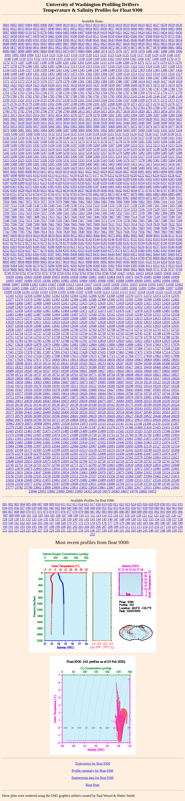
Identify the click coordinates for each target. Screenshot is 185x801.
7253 (28, 213)
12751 (10, 337)
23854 (92, 487)
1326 (156, 66)
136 (51, 519)
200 (63, 527)
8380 (141, 250)
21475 (46, 431)
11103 (44, 292)
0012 (81, 25)
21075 (84, 423)
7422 (58, 217)
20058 (83, 401)
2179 (28, 104)
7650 (43, 228)
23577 (28, 484)
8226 (141, 247)
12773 (111, 337)
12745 (138, 333)
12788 (65, 341)
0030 (179, 25)
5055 (21, 126)
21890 (37, 442)
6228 (6, 179)
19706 (129, 393)
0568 (149, 36)
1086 (149, 51)
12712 (138, 329)
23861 (102, 487)
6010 (36, 171)
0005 (36, 25)
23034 (28, 472)
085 (115, 512)
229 (51, 530)
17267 (111, 348)
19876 (83, 397)
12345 (10, 296)
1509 (118, 74)
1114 (45, 55)
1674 (171, 85)
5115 (73, 134)
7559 (58, 220)
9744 (179, 269)
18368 (65, 367)
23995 (79, 491)
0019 (126, 25)
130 (16, 519)
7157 (126, 205)
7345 (103, 213)
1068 (96, 51)
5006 (43, 119)
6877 (126, 194)
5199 (88, 145)
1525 (58, 77)
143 (92, 519)
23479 (74, 480)
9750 (15, 273)
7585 (141, 220)
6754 (36, 194)
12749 (166, 333)
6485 (149, 186)
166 (45, 523)
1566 (149, 77)
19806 (28, 397)
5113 (59, 134)
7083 (88, 201)
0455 (171, 32)
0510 (88, 36)
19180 (46, 386)
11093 (142, 288)
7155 (111, 205)
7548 (6, 220)
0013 (88, 25)
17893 (166, 356)
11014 (79, 284)
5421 (28, 168)
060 (156, 508)
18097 (10, 363)
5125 (140, 134)
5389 (21, 164)
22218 (92, 450)
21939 (111, 442)
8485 (58, 258)
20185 (138, 405)
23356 (111, 476)
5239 (164, 149)
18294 (138, 363)
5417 (179, 164)
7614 (134, 224)
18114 (46, 363)
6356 (156, 183)
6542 (6, 190)
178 (115, 523)
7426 (73, 217)
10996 (6, 284)
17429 (92, 352)
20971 (28, 423)
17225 (83, 348)
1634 (81, 85)
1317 (103, 66)
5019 (141, 119)
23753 (175, 484)
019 (104, 504)
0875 (134, 47)
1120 (88, 55)
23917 (138, 487)
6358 (171, 183)
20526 (83, 412)
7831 (51, 232)
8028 (44, 235)
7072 (28, 201)
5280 (126, 153)
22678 (56, 461)
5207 (111, 145)
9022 (73, 262)
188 (174, 523)
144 (98, 519)
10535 (37, 280)
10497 (19, 280)
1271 (141, 62)
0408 (88, 32)
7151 (81, 205)
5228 (81, 149)
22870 (19, 468)
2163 (96, 100)
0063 (156, 29)
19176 (37, 386)
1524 (51, 77)
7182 (28, 209)
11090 (115, 288)
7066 (13, 201)
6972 (149, 198)
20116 (10, 405)
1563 (126, 77)
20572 (175, 412)
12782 (10, 341)
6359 (179, 183)
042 (51, 508)
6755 (43, 194)
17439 (111, 352)
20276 (74, 408)
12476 (120, 311)
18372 (74, 367)
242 (127, 530)
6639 (96, 190)
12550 (147, 314)
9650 (88, 269)
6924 (103, 198)
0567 (141, 36)
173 (86, 523)
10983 (74, 280)
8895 (6, 262)
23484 (92, 480)
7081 (73, 201)
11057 (161, 284)
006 (34, 504)
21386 (129, 427)
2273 (149, 104)
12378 (19, 299)
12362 (56, 296)
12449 (111, 307)
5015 (111, 119)
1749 (171, 89)
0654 (179, 40)
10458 (74, 277)
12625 (74, 322)
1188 (28, 62)
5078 (179, 126)
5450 (149, 168)
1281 (36, 66)
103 (40, 515)
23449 (28, 480)
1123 (111, 55)
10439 (10, 277)
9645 (73, 269)
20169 (120, 405)
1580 (73, 81)
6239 (21, 179)
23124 (166, 472)
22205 (65, 450)
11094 (151, 288)
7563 (66, 220)
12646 (92, 326)
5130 (170, 134)
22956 (102, 468)
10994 (166, 280)
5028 (21, 123)
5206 (103, 145)
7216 (141, 209)
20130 (19, 405)
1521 (28, 77)
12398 (147, 299)
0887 (13, 51)
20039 (28, 401)
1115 (52, 55)
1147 (177, 55)
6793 (73, 194)
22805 (120, 465)
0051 (66, 29)
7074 (36, 201)
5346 (118, 160)
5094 (118, 130)
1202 (73, 62)
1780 (13, 96)
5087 (66, 130)
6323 (43, 183)
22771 (74, 465)
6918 (58, 198)
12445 (74, 307)
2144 (141, 96)
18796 (120, 374)
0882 (179, 47)
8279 (43, 250)
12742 (120, 333)
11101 (26, 292)
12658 (28, 329)
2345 (73, 107)
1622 (13, 85)
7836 (58, 232)
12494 (56, 314)
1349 (111, 70)
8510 (118, 258)
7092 (141, 201)
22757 (46, 465)
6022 (88, 171)
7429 (81, 217)
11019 (106, 284)
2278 (6, 107)
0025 (149, 25)
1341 (58, 70)
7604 (66, 224)
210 (121, 527)
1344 (73, 70)
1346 (88, 70)
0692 (36, 44)
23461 (56, 480)
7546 (171, 217)
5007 (51, 119)
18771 (92, 374)
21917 (92, 442)
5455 (179, 168)
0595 (66, 40)
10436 (167, 273)
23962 (51, 491)
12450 (120, 307)
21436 (175, 427)
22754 (28, 465)
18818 (138, 374)
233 (74, 530)
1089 (171, 51)
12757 (46, 337)
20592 (46, 416)
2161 (81, 100)
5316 (134, 156)
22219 (102, 450)
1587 (126, 81)
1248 (118, 62)
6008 (28, 171)
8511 (126, 258)
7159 (141, 205)
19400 (74, 390)
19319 (157, 386)
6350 (118, 183)
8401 (58, 254)
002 (10, 504)
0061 (141, 29)
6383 (51, 186)
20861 (111, 420)
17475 (138, 352)
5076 (164, 126)
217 (162, 527)
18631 (111, 371)
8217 (118, 247)
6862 (96, 194)
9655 (103, 269)
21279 (10, 427)
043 (57, 508)
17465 (120, 352)
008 (45, 504)
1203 (80, 62)
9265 (21, 265)
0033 (21, 29)
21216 (156, 423)
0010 (66, 25)
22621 (175, 457)
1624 (28, 85)
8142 (81, 239)
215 (150, 527)
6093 (156, 171)
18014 (74, 359)
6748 (171, 190)
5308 (88, 156)
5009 (66, 119)
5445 (111, 168)
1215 (103, 62)
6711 (141, 190)
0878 (156, 47)
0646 (134, 40)
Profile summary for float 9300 (92, 770)
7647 (28, 228)
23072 (111, 472)
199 (57, 527)
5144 (96, 138)
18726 (28, 374)
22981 (157, 468)
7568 (88, 220)
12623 (56, 322)
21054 (74, 423)
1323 (141, 66)
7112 (13, 205)
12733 (74, 333)
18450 (147, 367)
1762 (88, 92)
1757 (51, 92)
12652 (147, 326)
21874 (157, 438)
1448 (13, 74)
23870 (120, 487)
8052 (74, 235)
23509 (129, 480)
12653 (157, 326)
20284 (83, 408)
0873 (118, 47)
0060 (134, 29)
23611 (92, 484)
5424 (51, 168)
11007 (52, 284)
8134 (58, 239)
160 (10, 523)
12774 (120, 337)
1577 (51, 81)
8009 (13, 235)
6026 (118, 171)
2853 (156, 111)
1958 (118, 96)
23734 (147, 484)
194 (28, 527)
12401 (166, 299)
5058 (43, 126)
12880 (56, 344)
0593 (51, 40)
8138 (66, 239)
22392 (92, 453)
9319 (6, 269)
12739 (102, 333)
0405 (66, 32)
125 (167, 515)
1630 (51, 85)
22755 (37, 465)
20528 (102, 412)
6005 (21, 171)
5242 (6, 153)
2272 (141, 104)
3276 (73, 115)
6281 (81, 179)
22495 (19, 457)
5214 (164, 145)
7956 (141, 232)
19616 (74, 393)
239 (110, 530)
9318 (179, 265)
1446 (6, 74)
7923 (118, 232)
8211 (73, 247)
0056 (103, 29)
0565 (126, 36)
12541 (102, 314)
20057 (74, 401)
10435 (158, 273)
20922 (147, 420)
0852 (58, 47)
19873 (65, 397)
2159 (73, 100)
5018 (134, 119)
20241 (19, 408)
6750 (6, 194)
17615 (74, 356)
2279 (13, 107)
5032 (51, 123)
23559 (19, 484)
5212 (149, 145)
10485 (147, 277)
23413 (166, 476)
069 (22, 512)
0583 (13, 40)
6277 (51, 179)
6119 (73, 175)
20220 (166, 405)
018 (98, 504)
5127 (155, 134)
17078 (175, 344)
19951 (111, 397)
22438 (120, 453)
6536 (171, 186)
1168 (155, 59)
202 (74, 527)
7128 (28, 205)
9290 (58, 265)
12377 (10, 299)
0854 (73, 47)
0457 (6, 36)
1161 (103, 59)
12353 (19, 296)
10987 (111, 280)
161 (16, 523)
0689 (13, 44)
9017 (58, 262)
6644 (134, 190)
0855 (81, 47)
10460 (83, 277)
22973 (147, 468)
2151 (13, 100)
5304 (58, 156)
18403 (120, 367)
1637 (96, 85)
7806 (36, 232)
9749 (7, 273)
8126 (28, 239)
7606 (81, 224)
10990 (138, 280)
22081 (111, 446)
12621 (37, 322)
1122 (103, 55)
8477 (21, 258)
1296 (58, 66)
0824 (111, 44)
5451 (156, 168)
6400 (103, 186)
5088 (73, 130)
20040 (37, 401)
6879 (134, 194)
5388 (13, 164)
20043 (46, 401)
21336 (83, 427)
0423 (134, 32)
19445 (138, 390)
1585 (111, 81)
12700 (74, 329)
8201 (6, 247)
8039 (51, 235)
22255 (157, 450)
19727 (157, 393)
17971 (37, 359)
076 (63, 512)
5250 (66, 153)
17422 (74, 352)
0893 (36, 51)
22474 (166, 453)
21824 (37, 438)
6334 (66, 183)
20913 (138, 420)
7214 (126, 209)
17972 (46, 359)
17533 (175, 352)
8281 (51, 250)
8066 (96, 235)
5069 (118, 126)
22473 (157, 453)
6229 (13, 179)
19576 (10, 393)
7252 (21, 213)
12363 (65, 296)
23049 (46, 472)
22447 (147, 453)
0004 (28, 25)
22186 (46, 450)
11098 (179, 288)
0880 (164, 47)
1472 (66, 74)
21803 (157, 435)
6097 (6, 175)
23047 (37, 472)
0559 (111, 36)
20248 (37, 408)
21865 (138, 438)
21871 (147, 438)
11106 (71, 292)
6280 (73, 179)
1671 (149, 85)
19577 (19, 393)
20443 (28, 412)
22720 (102, 461)
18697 (175, 371)
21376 (111, 427)
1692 (103, 89)
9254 (164, 262)
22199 (56, 450)
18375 (83, 367)
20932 (166, 420)
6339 (103, 183)
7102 (171, 201)
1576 (43, 81)
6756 (51, 194)
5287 (171, 153)
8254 (21, 250)
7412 (43, 217)
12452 (138, 307)
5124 (133, 134)
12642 (56, 326)
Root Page (92, 785)
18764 (83, 374)
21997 (37, 446)
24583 (115, 491)
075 (57, 512)
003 (16, 504)
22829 (147, 465)
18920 (92, 378)
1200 (58, 62)
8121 (6, 239)
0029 (171, 25)
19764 (19, 397)
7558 (51, 220)
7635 (6, 228)
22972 (138, 468)
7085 (103, 201)
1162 (111, 59)
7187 (66, 209)
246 (150, 530)
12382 (56, 299)
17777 (138, 356)
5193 (43, 145)
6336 (81, 183)
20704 (46, 420)
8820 (164, 258)
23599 (65, 484)
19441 (120, 390)
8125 (21, 239)
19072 (74, 382)
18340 (37, 367)
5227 (73, 149)
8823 (171, 258)
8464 (156, 254)
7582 (134, 220)
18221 (92, 363)
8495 (81, 258)
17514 (166, 352)
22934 (74, 468)
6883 (156, 194)
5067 (103, 126)
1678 (13, 89)
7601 (51, 224)
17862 (157, 356)
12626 (83, 322)
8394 (36, 254)
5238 (156, 149)
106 (58, 515)
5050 (171, 123)
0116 (28, 32)
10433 (140, 273)
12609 (102, 318)
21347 (92, 427)
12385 (83, 299)
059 (150, 508)
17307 (129, 348)
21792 (147, 435)
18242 (110, 363)
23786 (28, 487)
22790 (102, 465)
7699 (164, 228)
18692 (166, 371)
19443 (129, 390)
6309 (21, 183)
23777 (10, 487)
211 (127, 527)
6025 (111, 171)
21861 (129, 438)
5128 (163, 134)
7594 (179, 220)
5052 (6, 126)
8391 (13, 254)
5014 (103, 119)
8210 (66, 247)
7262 (73, 213)
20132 (28, 405)
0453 (156, 32)
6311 (36, 183)
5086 (58, 130)
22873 (28, 468)
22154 (175, 446)
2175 (6, 104)
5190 (21, 145)
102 (34, 515)
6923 (96, 198)
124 (162, 515)
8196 (149, 243)
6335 (73, 183)
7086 (111, 201)
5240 (171, 149)
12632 (138, 322)
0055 (96, 29)
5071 (126, 126)
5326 (28, 160)
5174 (88, 141)
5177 (111, 141)
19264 (102, 386)
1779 (6, 96)
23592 (37, 484)
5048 (156, 123)
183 (145, 523)
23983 (69, 491)
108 (69, 515)
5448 (134, 168)
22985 (166, 468)
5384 (171, 160)
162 (22, 523)
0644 (118, 40)
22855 (10, 468)
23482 (83, 480)
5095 (126, 130)
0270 (36, 32)
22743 (175, 461)
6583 (13, 190)
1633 (73, 85)
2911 (179, 111)
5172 (73, 141)
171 (74, 523)
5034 (66, 123)
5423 (43, 168)
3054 (58, 115)
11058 (170, 284)
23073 (120, 472)
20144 (83, 405)
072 (39, 512)
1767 (126, 92)
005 (28, 504)
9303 (118, 265)
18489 (10, 371)
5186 (171, 141)
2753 (103, 107)
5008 (58, 119)
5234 (126, 149)
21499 (102, 431)
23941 (157, 487)
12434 (56, 307)
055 (127, 508)
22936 (83, 468)
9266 (28, 265)
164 (34, 523)
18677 (157, 371)
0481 (51, 36)
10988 (120, 280)
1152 (37, 59)
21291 (37, 427)
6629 (28, 190)
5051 (179, 123)
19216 (83, 386)
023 (127, 504)
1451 (36, 74)
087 (127, 512)
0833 (164, 44)
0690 (21, 44)
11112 (115, 292)
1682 (36, 89)
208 (110, 527)
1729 (141, 89)
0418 (96, 32)
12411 (65, 303)
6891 (21, 198)
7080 (66, 201)
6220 (133, 175)
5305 (66, 156)
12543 (120, 314)
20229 (10, 408)
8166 (179, 239)
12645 (83, 326)
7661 (73, 228)
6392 (66, 186)
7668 (103, 228)
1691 (96, 89)
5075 (156, 126)
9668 (149, 269)
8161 (141, 239)
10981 (56, 280)
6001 (6, 171)
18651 (129, 371)
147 (115, 519)
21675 (65, 435)
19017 (157, 378)
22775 (83, 465)
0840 (28, 47)
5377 (134, 160)
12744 (129, 333)
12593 (46, 318)
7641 (13, 228)
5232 (111, 149)
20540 (129, 412)
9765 (98, 273)
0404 (58, 32)
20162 (111, 405)
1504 (103, 74)
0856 (88, 47)
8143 (88, 239)
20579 (19, 416)
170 (69, 523)
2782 (126, 107)
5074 (149, 126)
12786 (46, 341)
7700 (171, 228)
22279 (37, 453)
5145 (103, 138)
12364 (74, 296)
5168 (43, 141)
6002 (13, 171)
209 (115, 527)
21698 (83, 435)
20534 (120, 412)
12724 (19, 333)
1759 (66, 92)
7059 (6, 201)
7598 (28, 224)
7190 (88, 209)
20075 (102, 401)
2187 (66, 104)
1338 (36, 70)
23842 (65, 487)
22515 (56, 457)
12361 (46, 296)
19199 (65, 386)
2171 (156, 100)
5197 (73, 145)
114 (104, 515)
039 (34, 508)
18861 (37, 378)
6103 (44, 175)
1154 (52, 59)
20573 (10, 416)
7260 (58, 213)
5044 (126, 123)
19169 (28, 386)
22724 (120, 461)
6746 (156, 190)
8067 (104, 235)
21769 (129, 435)
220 (180, 527)
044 (63, 508)
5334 (88, 160)
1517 (179, 74)
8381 (149, 250)
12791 (83, 341)
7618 (149, 224)
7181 (21, 209)
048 (86, 508)
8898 (21, 262)
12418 (120, 303)
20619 (102, 416)
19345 (10, 390)
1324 (149, 66)
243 (133, 530)
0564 (118, 36)
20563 (166, 412)
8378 (134, 250)
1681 (28, 89)
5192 (36, 145)
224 (22, 530)
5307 (81, 156)
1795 (111, 96)
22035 (46, 446)
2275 (164, 104)
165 (39, 523)
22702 (74, 461)
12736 (92, 333)
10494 (175, 277)
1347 (96, 70)
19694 (120, 393)
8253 (13, 250)
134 (39, 519)
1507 (111, 74)
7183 (36, 209)
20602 (65, 416)
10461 (92, 277)
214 (145, 527)
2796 (43, 111)
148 (121, 519)
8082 (126, 235)
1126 (133, 55)
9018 (66, 262)
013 (74, 504)
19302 (138, 386)
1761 (81, 92)
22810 (129, 465)
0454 (164, 32)
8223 (134, 247)
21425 (157, 427)
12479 (147, 311)
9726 (164, 269)
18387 (102, 367)
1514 (156, 74)
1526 (66, 77)
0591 (36, 40)
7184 (43, 209)
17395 (56, 352)
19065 (47, 382)
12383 (65, 299)
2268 (111, 104)
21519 (129, 431)
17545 (19, 356)
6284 (103, 179)
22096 (138, 446)
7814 (43, 232)
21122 (111, 423)
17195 (74, 348)
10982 (65, 280)
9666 (141, 269)
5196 (66, 145)
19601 (46, 393)
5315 (126, 156)
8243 (164, 247)
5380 (149, 160)
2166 (118, 100)
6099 (21, 175)
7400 (13, 217)
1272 (148, 62)
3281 (111, 115)
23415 (175, 476)
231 (63, 530)
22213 (83, 450)
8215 (103, 247)
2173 (171, 100)
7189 (81, 209)
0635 (81, 40)
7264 (88, 213)
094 (168, 512)
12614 (147, 318)
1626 (43, 85)
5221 (28, 149)
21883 (19, 442)
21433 (166, 427)
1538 (111, 77)
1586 (118, 81)
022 (121, 504)
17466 (129, 352)
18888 (74, 378)
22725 (129, 461)
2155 (43, 100)
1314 (81, 66)
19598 (37, 393)
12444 (65, 307)
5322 (179, 156)
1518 (6, 77)
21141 (120, 423)
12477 (129, 311)
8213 (88, 247)
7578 (126, 220)
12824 (157, 341)
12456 (175, 307)
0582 (6, 40)
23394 (147, 476)
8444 (111, 254)
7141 (58, 205)
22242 (129, 450)
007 (39, 504)
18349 (46, 367)
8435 (96, 254)
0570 (164, 36)
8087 (141, 235)
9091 (96, 262)
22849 (175, 465)
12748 (157, 333)
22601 (157, 457)
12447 (92, 307)
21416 (147, 427)
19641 (92, 393)
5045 (134, 123)
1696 (134, 89)
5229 (88, 149)
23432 (10, 480)
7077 (43, 201)
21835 (65, 438)
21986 (19, 446)
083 (104, 512)
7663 (81, 228)
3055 (66, 115)
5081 (21, 130)
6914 (28, 198)
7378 (141, 213)
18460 (157, 367)
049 (92, 508)
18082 (166, 359)
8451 (134, 254)
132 (28, 519)
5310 (103, 156)
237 (98, 530)
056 (133, 508)
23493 (111, 480)
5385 (179, 160)
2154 (36, 100)
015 (86, 504)
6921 (81, 198)
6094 (164, 171)
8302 (73, 250)
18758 (65, 374)
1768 (134, 92)
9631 (36, 269)
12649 (120, 326)
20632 (147, 416)
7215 (134, 209)
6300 (134, 179)
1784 (43, 96)
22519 (65, 457)
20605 (83, 416)
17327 (157, 348)
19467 (147, 390)
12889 (129, 344)
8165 (171, 239)
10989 (129, 280)
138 (63, 519)
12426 (175, 303)
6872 (103, 194)
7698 (156, 228)
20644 (166, 416)
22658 (37, 461)
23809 (56, 487)
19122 (156, 382)
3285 (141, 115)
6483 (134, 186)
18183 (83, 363)
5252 (81, 153)
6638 (88, 190)
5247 (43, 153)
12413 (83, 303)
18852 (28, 378)
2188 (73, 104)
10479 (138, 277)
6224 (156, 175)
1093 (22, 55)
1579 (66, 81)
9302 (111, 265)
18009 (56, 359)
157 (174, 519)
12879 (46, 344)
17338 (175, 348)
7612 (118, 224)
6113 (51, 175)
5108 (29, 134)
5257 (103, 153)
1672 (156, 85)
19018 (166, 378)
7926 (126, 232)
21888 (28, 442)
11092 (133, 288)
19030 (175, 378)
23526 (157, 480)
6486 (156, 186)
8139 (73, 239)
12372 (147, 296)
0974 (66, 51)
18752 (56, 374)
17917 (10, 359)
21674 (56, 435)
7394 (179, 213)
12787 (56, 341)
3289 (171, 115)
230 (57, 530)
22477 (175, 453)
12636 (175, 322)
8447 (118, 254)
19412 (102, 390)
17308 (138, 348)
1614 (141, 81)
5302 (43, 156)
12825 (166, 341)
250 (174, 530)
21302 (65, 427)
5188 (6, 145)
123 (156, 515)
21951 (129, 442)
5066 (96, 126)
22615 (166, 457)
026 (145, 504)
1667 (118, 85)
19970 (129, 397)
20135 (46, 405)
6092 (149, 171)
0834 (171, 44)
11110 (97, 292)
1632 (66, 85)
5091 (96, 130)
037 (22, 508)
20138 (74, 405)
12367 (102, 296)
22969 (120, 468)
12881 (65, 344)
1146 (170, 55)
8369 (103, 250)
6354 (141, 183)
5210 (134, 145)
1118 (74, 55)
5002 (13, 119)
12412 (74, 303)
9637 (58, 269)
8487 (73, 258)
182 (139, 523)
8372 (111, 250)
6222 (141, 175)
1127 (140, 55)
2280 (21, 107)
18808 (129, 374)
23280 (56, 476)
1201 (65, 62)
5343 (103, 160)
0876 (141, 47)
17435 (102, 352)
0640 (88, 40)
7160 (148, 205)
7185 (51, 209)
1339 (43, 70)
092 (156, 512)
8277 (36, 250)
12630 (120, 322)
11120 (150, 292)
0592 (43, 40)
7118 (21, 205)
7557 (43, 220)
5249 (58, 153)
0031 (6, 29)
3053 (51, 115)
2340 (36, 107)
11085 (88, 288)
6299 (126, 179)
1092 (15, 55)
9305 (134, 265)
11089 (106, 288)
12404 (10, 303)
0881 (171, 47)
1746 (149, 89)
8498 (96, 258)
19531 (175, 390)
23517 (147, 480)
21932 (102, 442)
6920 (73, 198)
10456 (65, 277)
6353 (134, 183)
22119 (147, 446)
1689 (88, 89)
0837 (13, 47)
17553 (28, 356)
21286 (28, 427)
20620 (111, 416)
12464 (65, 311)
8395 (43, 254)
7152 (88, 205)
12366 (92, 296)
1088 (164, 51)
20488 (46, 412)
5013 (96, 119)
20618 (92, 416)
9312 (156, 265)
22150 (166, 446)
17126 (10, 348)
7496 (126, 217)
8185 (103, 243)
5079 (6, 130)
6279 (66, 179)
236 (92, 530)
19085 (102, 382)
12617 (175, 318)
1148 (7, 59)
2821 (149, 111)
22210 (74, 450)
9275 (43, 265)
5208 (118, 145)
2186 (58, 104)
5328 (43, 160)
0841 (36, 47)
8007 (6, 235)
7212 (111, 209)
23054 (65, 472)
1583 (96, 81)
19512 (166, 390)
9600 (13, 269)
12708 (111, 329)
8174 (36, 243)
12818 (102, 341)
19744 (166, 393)
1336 (21, 70)
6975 (156, 198)
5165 (21, 141)
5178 (118, 141)
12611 (120, 318)
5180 (134, 141)
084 (110, 512)
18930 (102, 378)
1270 (133, 62)
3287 (156, 115)
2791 (13, 111)
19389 (65, 390)
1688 (81, 89)
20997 (56, 423)
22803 (111, 465)
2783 (134, 107)
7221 (164, 209)
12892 (138, 344)
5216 (179, 145)
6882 (149, 194)
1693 (111, 89)
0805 (58, 44)
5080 (13, 130)
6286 (118, 179)
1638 (103, 85)
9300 (96, 265)
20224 (175, 405)
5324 (13, 160)
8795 (149, 258)
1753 (21, 92)
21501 (111, 431)
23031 (19, 472)
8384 (171, 250)
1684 (51, 89)
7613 (126, 224)
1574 (28, 81)
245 (145, 530)
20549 (147, 412)
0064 (164, 29)
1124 (118, 55)
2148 (171, 96)
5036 (81, 123)
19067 (65, 382)
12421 (147, 303)
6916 (43, 198)
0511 (96, 36)
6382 (43, 186)
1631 (58, 85)
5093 (111, 130)
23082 (129, 472)
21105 (93, 423)
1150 (22, 59)
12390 (111, 299)
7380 (149, 213)
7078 (51, 201)
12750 (175, 333)
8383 (164, 250)
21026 (65, 423)
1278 (13, 66)
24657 (124, 491)
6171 (88, 175)
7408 (36, 217)
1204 (88, 62)
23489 (102, 480)
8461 (149, 254)
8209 (58, 247)
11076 (52, 288)
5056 (28, 126)
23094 (138, 472)
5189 (13, 145)
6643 (126, 190)
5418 (6, 168)
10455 (56, 277)
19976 (138, 397)
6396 (88, 186)
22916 (56, 468)
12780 (166, 337)
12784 (28, 341)
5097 (134, 130)
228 (45, 530)
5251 (73, 153)
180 (127, 523)
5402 (103, 164)
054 (121, 508)
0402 (51, 32)
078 (74, 512)
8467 (164, 254)
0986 (88, 51)
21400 (138, 427)
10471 (129, 277)
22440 (129, 453)
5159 (156, 138)
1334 (6, 70)
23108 (157, 472)
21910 (83, 442)
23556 (10, 484)
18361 (56, 367)
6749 (179, 190)
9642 (66, 269)
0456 (179, 32)
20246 (28, 408)
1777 (171, 92)
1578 (58, 81)
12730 (65, 333)
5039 (103, 123)
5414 (156, 164)
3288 (164, 115)
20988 (38, 423)
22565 (129, 457)
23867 (111, 487)
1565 (141, 77)
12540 (92, 314)
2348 (96, 107)
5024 (171, 119)
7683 (141, 228)
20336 (129, 408)
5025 (179, 119)
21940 (120, 442)
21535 (157, 431)
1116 (59, 55)
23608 (74, 484)
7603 (58, 224)
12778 (147, 337)
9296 (88, 265)
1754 (28, 92)
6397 (96, 186)
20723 (56, 420)
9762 (75, 273)
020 (110, 504)
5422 (36, 168)
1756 (43, 92)
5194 (51, 145)
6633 (58, 190)
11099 (8, 292)
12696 (65, 329)
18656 (138, 371)
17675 (92, 356)
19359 (37, 390)
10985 (92, 280)
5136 (36, 138)
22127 (157, 446)
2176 (13, 104)
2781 (118, 107)
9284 (51, 265)
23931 (147, 487)
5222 (36, 149)
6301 (141, 179)
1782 (28, 96)
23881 (129, 487)
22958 (111, 468)
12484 (19, 314)
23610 (83, 484)
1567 (156, 77)
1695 (126, 89)
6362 (21, 186)
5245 (28, 153)
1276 (178, 62)
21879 (175, 438)
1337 (28, 70)
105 (52, 515)
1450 (28, 74)
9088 (88, 262)
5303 (51, 156)
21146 (138, 423)
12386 (92, 299)
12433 (46, 307)
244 (139, 530)
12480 (157, 311)
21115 (102, 423)
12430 (28, 307)
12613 (138, 318)
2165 (111, 100)
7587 (156, 220)
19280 (111, 386)
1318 (111, 66)
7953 (134, 232)
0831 (149, 44)
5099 (141, 130)
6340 (111, 183)
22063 (83, 446)
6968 (134, 198)
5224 (51, 149)
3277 (81, 115)
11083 (70, 288)
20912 (129, 420)
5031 (43, 123)
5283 (149, 153)
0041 (58, 29)
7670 (111, 228)
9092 (103, 262)
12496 (65, 314)
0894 (43, 51)
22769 (65, 465)
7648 (36, 228)
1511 (134, 74)
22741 (166, 461)
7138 (36, 205)
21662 (28, 435)
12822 (138, 341)
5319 (156, 156)
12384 (74, 299)
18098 (19, 363)
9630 (28, 269)
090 (145, 512)
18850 (19, 378)
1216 (111, 62)
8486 (66, 258)
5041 (118, 123)
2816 (111, 111)
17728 (120, 356)
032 (174, 504)
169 (63, 523)
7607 (88, 224)
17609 (65, 356)
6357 (164, 183)
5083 (36, 130)
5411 (134, 164)
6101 (28, 175)
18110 (37, 363)
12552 (166, 314)
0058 (118, 29)
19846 (56, 397)
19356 (28, 390)
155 (162, 519)
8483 (51, 258)
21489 (83, 431)
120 (138, 515)
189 (180, 523)
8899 (28, 262)
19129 (166, 382)
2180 (36, 104)
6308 (13, 183)
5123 (125, 134)
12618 (10, 322)
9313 (164, 265)
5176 (103, 141)
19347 (19, 390)
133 (34, 519)
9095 (118, 262)
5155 (126, 138)
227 (39, 530)
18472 (175, 367)
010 (57, 504)
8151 (126, 239)
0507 (66, 36)
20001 (175, 397)
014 (80, 504)
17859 (147, 356)
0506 (58, 36)
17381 (37, 352)
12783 (19, 341)
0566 (134, 36)
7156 (118, 205)
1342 (66, 70)
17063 (157, 344)
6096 (179, 171)
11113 (124, 292)
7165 (171, 205)
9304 (126, 265)
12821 (129, 341)
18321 (10, 367)
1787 (66, 96)
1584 (103, 81)
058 (145, 508)
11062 (179, 284)
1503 (96, 74)
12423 (157, 303)
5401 (96, 164)
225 (28, 530)
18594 (74, 371)
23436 (19, 480)
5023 (164, 119)
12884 (92, 344)
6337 (88, 183)
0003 (21, 25)
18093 (175, 359)
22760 (56, 465)
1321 (126, 66)
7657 (58, 228)
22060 (74, 446)
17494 (157, 352)
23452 (37, 480)
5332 (73, 160)
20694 (28, 420)
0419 (103, 32)
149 (127, 519)
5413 (149, 164)
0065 (171, 29)
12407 (28, 303)
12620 (28, 322)
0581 (179, 36)
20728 (65, 420)
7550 (13, 220)
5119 (95, 134)
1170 (170, 59)
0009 (58, 25)
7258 (51, 213)
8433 (88, 254)
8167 (6, 243)
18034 (102, 359)
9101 (141, 262)
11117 (133, 292)
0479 (43, 36)
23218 (46, 476)
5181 (141, 141)
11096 (160, 288)
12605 (65, 318)
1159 (89, 59)
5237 (149, 149)
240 (115, 530)
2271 (134, 104)
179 (121, 523)
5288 (179, 153)
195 (34, 527)
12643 (65, 326)
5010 (73, 119)
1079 (141, 51)
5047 (149, 123)
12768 (83, 337)
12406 (19, 303)
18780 (102, 374)
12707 (102, 329)
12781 (175, 337)
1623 (21, 85)
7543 (164, 217)
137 (57, 519)
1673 (164, 85)
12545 (129, 314)
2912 (6, 115)
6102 (36, 175)
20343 (138, 408)
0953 (58, 51)
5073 (141, 126)
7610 (103, 224)
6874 (118, 194)
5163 (6, 141)
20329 (111, 408)
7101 (164, 201)
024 (133, 504)
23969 (60, 491)
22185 (37, 450)
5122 (118, 134)
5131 (178, 134)
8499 (103, 258)
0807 (66, 44)
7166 (178, 205)
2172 (164, 100)
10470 (120, 277)
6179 (103, 175)
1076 (118, 51)
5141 (73, 138)
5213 (156, 145)
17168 (46, 348)
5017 (126, 119)
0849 (43, 47)
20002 (10, 401)
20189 (147, 405)
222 (10, 530)
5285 (164, 153)
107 (63, 515)
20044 (56, 401)
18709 (10, 374)
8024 (36, 235)
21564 (175, 431)
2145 (149, 96)
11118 (141, 292)
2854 (164, 111)
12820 (120, 341)
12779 (157, 337)
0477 (28, 36)
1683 (43, 89)
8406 (66, 254)
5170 (58, 141)
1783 (36, 96)
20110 (175, 401)
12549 (138, 314)
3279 (96, 115)
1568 (164, 77)
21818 (28, 438)
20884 (120, 420)
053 (115, 508)
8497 (88, 258)
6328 (51, 183)
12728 (46, 333)
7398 (6, 217)
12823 (147, 341)
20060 (92, 401)
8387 (179, 250)
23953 (42, 491)
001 (4, 504)
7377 (134, 213)
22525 (74, 457)
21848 (111, 438)
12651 (138, 326)
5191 (28, 145)
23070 (102, 472)
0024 (141, 25)
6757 (58, 194)
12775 (129, 337)
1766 (118, 92)
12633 (147, 322)
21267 (175, 423)
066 (4, 512)
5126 (148, 134)
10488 (157, 277)
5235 (134, 149)
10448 (37, 277)
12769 (92, 337)
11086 (97, 288)
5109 (36, 134)
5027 (13, 123)
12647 (102, 326)
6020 (73, 171)
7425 (66, 217)
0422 (126, 32)
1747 (156, 89)
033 (180, 504)
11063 (6, 288)
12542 (111, 314)
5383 (164, 160)
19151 (19, 386)
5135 (28, 138)
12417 (111, 303)
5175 (96, 141)
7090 (134, 201)
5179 (126, 141)
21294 (46, 427)
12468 (74, 311)
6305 (171, 179)
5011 (81, 119)
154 (156, 519)
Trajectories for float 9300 (92, 763)
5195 (58, 145)
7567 (81, 220)
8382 (156, 250)
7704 (179, 228)
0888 (21, 51)
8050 (66, 235)
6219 (126, 175)
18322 (19, 367)
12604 (56, 318)
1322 (134, 66)
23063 (83, 472)
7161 (156, 205)
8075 (111, 235)
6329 (58, 183)
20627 (129, 416)
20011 (19, 401)
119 (132, 515)
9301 (103, 265)
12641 (46, 326)
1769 (141, 92)
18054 (120, 359)
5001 (6, 119)
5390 (28, 164)
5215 (171, 145)
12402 (175, 299)
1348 (103, 70)
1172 (6, 62)
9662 (134, 269)
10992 (157, 280)
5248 (51, 153)
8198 (164, 243)
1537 (103, 77)
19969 (120, 397)
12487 (37, 314)
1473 (73, 74)
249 (168, 530)
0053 (81, 29)
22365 (74, 453)
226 (34, 530)
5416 (171, 164)
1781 (21, 96)
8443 (103, 254)
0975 (73, 51)
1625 (36, 85)
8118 (179, 235)
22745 (10, 465)
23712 (129, 484)
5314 (118, 156)
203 (80, 527)
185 (156, 523)
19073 (83, 382)
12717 (166, 329)
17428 (83, 352)
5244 (21, 153)
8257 (28, 250)
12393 (120, 299)
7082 (81, 201)
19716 (138, 393)
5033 (58, 123)
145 (104, 519)
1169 (163, 59)
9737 (171, 269)
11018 (97, 284)
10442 (19, 277)
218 (168, 527)
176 (104, 523)
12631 (129, 322)
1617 (164, 81)
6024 (103, 171)
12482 (175, 311)
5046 (141, 123)
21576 (10, 435)
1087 (156, 51)
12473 (102, 311)
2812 (81, 111)
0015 (103, 25)
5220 (21, 149)
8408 (73, 254)
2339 (28, 107)
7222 (171, 209)
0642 (103, 40)
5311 (111, 156)
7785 (21, 232)
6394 (81, 186)
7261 (66, 213)
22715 (92, 461)
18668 (147, 371)
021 (115, 504)
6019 (66, 171)
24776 (134, 491)
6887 (179, 194)
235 (86, 530)
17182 (65, 348)
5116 (81, 134)
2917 (43, 115)
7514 (134, 217)
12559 (10, 318)
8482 (43, 258)
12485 (28, 314)
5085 (51, 130)
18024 (83, 359)
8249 (179, 247)
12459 (28, 311)
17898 (175, 356)
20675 (19, 420)
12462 (56, 311)
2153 (28, 100)
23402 (157, 476)
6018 (58, 171)
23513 (138, 480)
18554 (37, 371)
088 (133, 512)
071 (34, 512)
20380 (19, 412)
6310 (28, 183)
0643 (111, 40)
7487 (118, 217)
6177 (96, 175)
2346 (81, 107)
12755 (37, 337)
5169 (51, 141)
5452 (164, 168)
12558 (175, 314)
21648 (19, 435)
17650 (83, 356)
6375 (28, 186)
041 (45, 508)
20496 (65, 412)
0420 (111, 32)
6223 (148, 175)
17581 (46, 356)
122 (150, 515)
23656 (102, 484)
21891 (46, 442)
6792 (66, 194)
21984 (10, 446)
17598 (56, 356)
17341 (10, 352)
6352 (126, 183)
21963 (147, 442)
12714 (147, 329)
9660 (126, 269)
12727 (37, 333)
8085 (134, 235)
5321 (171, 156)
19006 (138, 378)
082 (98, 512)
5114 (66, 134)
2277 (179, 104)
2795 (36, 111)
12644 (74, 326)
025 (139, 504)
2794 (28, 111)
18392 (111, 367)
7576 (118, 220)
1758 (58, 92)
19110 (138, 382)
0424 (141, 32)
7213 (118, 209)
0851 (51, 47)
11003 (43, 284)
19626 (83, 393)
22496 (28, 457)
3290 (179, 115)
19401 (83, 390)
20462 (37, 412)
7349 (111, 213)
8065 (89, 235)
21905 (74, 442)
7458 (103, 217)
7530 (149, 217)
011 (63, 504)
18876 (65, 378)
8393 (28, 254)
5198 (81, 145)
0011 (73, 25)
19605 (56, 393)
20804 (74, 420)
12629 (111, 322)
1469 (58, 74)
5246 (36, 153)
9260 (6, 265)
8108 (164, 235)
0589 (28, 40)
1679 (21, 89)
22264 (175, 450)
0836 (6, 47)
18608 (92, 371)
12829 (28, 344)
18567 (56, 371)
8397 (51, 254)
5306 (73, 156)
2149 (179, 96)
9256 (171, 262)
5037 (88, 123)
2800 (73, 111)
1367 (171, 70)
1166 (140, 59)
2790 (6, 111)
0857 (96, 47)
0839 (21, 47)
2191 (96, 104)
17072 (166, 344)
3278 (88, 115)
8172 (21, 243)
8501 (111, 258)
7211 (103, 209)
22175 (28, 450)
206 (98, 527)
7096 (156, 201)
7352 (118, 213)
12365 (83, 296)
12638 (19, 326)
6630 (36, 190)
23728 (138, 484)
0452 (149, 32)
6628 (21, 190)
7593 (171, 220)
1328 (171, 66)
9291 (66, 265)
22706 (83, 461)
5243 (13, 153)
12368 (111, 296)
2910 (171, 111)
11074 (43, 288)
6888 (6, 198)
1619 (179, 81)
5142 (81, 138)
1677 (6, 89)
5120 (103, 134)
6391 (58, 186)
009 (51, 504)
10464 (111, 277)
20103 (147, 401)
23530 (166, 480)
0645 (126, 40)
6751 (13, 194)
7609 (96, 224)
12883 (83, 344)
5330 (58, 160)
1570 (179, 77)
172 (80, 523)
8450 (126, 254)
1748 (164, 89)
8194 (141, 243)
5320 (164, 156)
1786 (58, 96)
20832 (83, 420)
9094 (111, 262)
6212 (111, 175)
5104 (179, 130)
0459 (21, 36)
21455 (19, 431)
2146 (156, 96)
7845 (73, 232)
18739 (46, 374)
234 (80, 530)
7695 (149, 228)
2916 (36, 115)
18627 (102, 371)
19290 (120, 386)
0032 (13, 29)
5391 (36, 164)
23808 (46, 487)
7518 (141, 217)
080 (86, 512)
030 (162, 504)
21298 (56, 427)
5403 (111, 164)
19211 (74, 386)
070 (28, 512)
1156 (66, 59)
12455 (166, 307)
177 (110, 523)
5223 (43, 149)
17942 (28, 359)
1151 (29, 59)
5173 (81, 141)
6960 (111, 198)
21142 (129, 423)
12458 (19, 311)
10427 (121, 273)
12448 (102, 307)
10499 (28, 280)
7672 (118, 228)
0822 (96, 44)
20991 (47, 423)
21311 (74, 427)
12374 (166, 296)
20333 (120, 408)
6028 (134, 171)
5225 (58, 149)
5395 (51, 164)
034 (4, 508)
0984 (81, 51)
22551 (92, 457)
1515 (164, 74)
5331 (66, 160)
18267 (120, 363)
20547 (138, 412)
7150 (73, 205)
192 (16, 527)
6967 (126, 198)
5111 (44, 134)
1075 (111, 51)
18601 (83, 371)
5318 (149, 156)
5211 (141, 145)
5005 (36, 119)
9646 (81, 269)
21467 (37, 431)
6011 (43, 171)
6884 (164, 194)
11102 (35, 292)
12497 (74, 314)
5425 (58, 168)
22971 (129, 468)
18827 (175, 374)
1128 (147, 55)
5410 (126, 164)
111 (87, 515)
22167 (10, 450)
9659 (118, 269)
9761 (68, 273)
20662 (10, 420)
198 (51, 527)
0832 (156, 44)
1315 (88, 66)
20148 (92, 405)
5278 (111, 153)
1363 (141, 70)
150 (133, 519)
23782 (19, 487)
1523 (43, 77)
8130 (51, 239)
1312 (66, 66)
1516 (171, 74)
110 (81, 515)
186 (162, 523)
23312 (74, 476)
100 (22, 515)
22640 (10, 461)
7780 (13, 232)
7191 (96, 209)
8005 (179, 232)
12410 (56, 303)
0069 (21, 32)
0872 (111, 47)
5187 (179, 141)
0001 (6, 25)
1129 (155, 55)
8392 (21, 254)
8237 (156, 247)
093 (162, 512)
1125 (125, 55)
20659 (175, 416)
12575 (28, 318)
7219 (149, 209)
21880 (10, 442)
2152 (21, 100)
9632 (43, 269)
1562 (118, 77)
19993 (157, 397)
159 (4, 523)
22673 (46, 461)
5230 (96, 149)
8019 (28, 235)
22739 (157, 461)
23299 (65, 476)
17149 (28, 348)
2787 (164, 107)
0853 (66, 47)
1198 (43, 62)
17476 (147, 352)
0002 (13, 25)
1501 (81, 74)
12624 (65, 322)
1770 (149, 92)
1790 (88, 96)
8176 (51, 243)
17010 (147, 344)
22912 (46, 468)
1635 (88, 85)
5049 (164, 123)
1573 (21, 81)
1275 (171, 62)
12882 (74, 344)
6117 (66, 175)
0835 (179, 44)
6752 (21, 194)
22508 (46, 457)
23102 (147, 472)
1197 (36, 62)
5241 (179, 149)
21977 (175, 442)
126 (173, 515)
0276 (43, 32)
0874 (126, 47)
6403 (118, 186)
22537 (83, 457)
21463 (28, 431)
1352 (134, 70)
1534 (81, 77)
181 (133, 523)
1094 (30, 55)
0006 (43, 25)
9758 (52, 273)
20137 (65, 405)
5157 (141, 138)
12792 (92, 341)
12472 (92, 311)
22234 (120, 450)
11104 (53, 292)
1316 (96, 66)
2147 (164, 96)
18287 (129, 363)
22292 (56, 453)
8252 (6, 250)
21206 (147, 423)
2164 (103, 100)
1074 (103, 51)
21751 (111, 435)
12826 (175, 341)
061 (162, 508)
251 (180, 530)
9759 (60, 273)
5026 (6, 123)
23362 (120, 476)
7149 (66, 205)
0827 (118, 44)
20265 (46, 408)
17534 (10, 356)
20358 (166, 408)
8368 (96, 250)
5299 (21, 156)
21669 (46, 435)
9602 (21, 269)
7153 (96, 205)
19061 (28, 382)
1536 (96, 77)
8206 (36, 247)
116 (115, 515)
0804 (51, 44)
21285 (19, 427)
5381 (156, 160)
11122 (159, 292)
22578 (138, 457)
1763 (96, 92)
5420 (21, 168)
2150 (6, 100)
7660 (66, 228)
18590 (65, 371)
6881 (141, 194)
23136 (175, 472)
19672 (111, 393)
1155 (59, 59)
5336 (96, 160)
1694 (118, 89)
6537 (179, 186)
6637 (81, 190)
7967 (149, 232)
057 (139, 508)
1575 (36, 81)
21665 (37, 435)
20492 (56, 412)
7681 (134, 228)
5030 (36, 123)
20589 (37, 416)
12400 (157, 299)
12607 (83, 318)
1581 (81, 81)
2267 (103, 104)
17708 (102, 356)
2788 (171, 107)
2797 (51, 111)
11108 (89, 292)
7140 (51, 205)
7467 (111, 217)
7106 (179, 201)
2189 (81, 104)
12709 (120, 329)
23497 (120, 480)
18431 (138, 367)
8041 (59, 235)
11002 (34, 284)
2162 (88, 100)
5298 (13, 156)
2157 (58, 100)
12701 (83, 329)
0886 (6, 51)
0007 (51, 25)
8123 (13, 239)
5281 (134, 153)
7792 (28, 232)
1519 (13, 77)
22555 (111, 457)
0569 (156, 36)
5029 (28, 123)
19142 (10, 386)
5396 (58, 164)
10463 (102, 277)
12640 (37, 326)
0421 (118, 32)
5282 (141, 153)
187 (168, 523)
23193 (37, 476)
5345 (111, 160)
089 (139, 512)
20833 (92, 420)
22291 (46, 453)
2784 (141, 107)
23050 (56, 472)
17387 (46, 352)
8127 (36, 239)
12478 (138, 311)
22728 (138, 461)
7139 (43, 205)
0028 (164, 25)
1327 (164, 66)
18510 (19, 371)
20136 (56, 405)
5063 (73, 126)
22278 (28, 453)
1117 (66, 55)
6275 (36, 179)
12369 (120, 296)
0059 (126, 29)
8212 (81, 247)
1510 (126, 74)
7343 (96, 213)
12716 (157, 329)
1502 (88, 74)
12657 (19, 329)
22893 (37, 468)
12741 (111, 333)
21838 (74, 438)
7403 (21, 217)
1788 (73, 96)
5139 (58, 138)
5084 (43, 130)
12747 (147, 333)
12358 (28, 296)
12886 (111, 344)
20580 (28, 416)
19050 (19, 382)
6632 (51, 190)
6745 (149, 190)
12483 (10, 314)
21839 (83, 438)
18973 (120, 378)
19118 (147, 382)
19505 (157, 390)
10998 (24, 284)
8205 (28, 247)
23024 (10, 472)
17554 (37, 356)
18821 (157, 374)
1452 (43, 74)
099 (17, 515)
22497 (37, 457)
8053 (81, 235)
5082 (28, 130)
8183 (88, 243)
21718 (92, 435)
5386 (6, 164)
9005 (43, 262)
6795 (88, 194)
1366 (164, 70)
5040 (111, 123)
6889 (13, 198)
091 (150, 512)
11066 (24, 288)
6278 (58, 179)
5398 (73, 164)
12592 (37, 318)
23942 (166, 487)
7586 (149, 220)
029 (156, 504)
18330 (28, 367)
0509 (81, 36)
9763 (83, 273)
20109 (166, 401)
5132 (6, 138)
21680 (74, 435)
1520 (21, 77)
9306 (141, 265)
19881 (92, 397)
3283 (126, 115)
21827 (46, 438)
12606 (74, 318)
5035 (73, 123)
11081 (61, 288)
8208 (51, 247)
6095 (171, 171)
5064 (81, 126)
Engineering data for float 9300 (93, 777)
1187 (21, 62)
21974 (166, 442)
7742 (6, 232)
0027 (156, 25)
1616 (156, 81)
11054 (142, 284)
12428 (10, 307)
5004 (28, 119)
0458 (13, 36)
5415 (164, 164)
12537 (83, 314)
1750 (179, 89)
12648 (111, 326)
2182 (51, 104)
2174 (179, 100)
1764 (103, 92)
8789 (141, 258)
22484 (10, 457)
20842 (102, 420)
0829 (134, 44)
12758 (56, 337)
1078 (134, 51)
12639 (28, 326)
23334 (83, 476)
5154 (118, 138)
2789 (179, 107)
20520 (74, 412)
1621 (6, 85)
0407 (81, 32)
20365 (175, 408)
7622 (171, 224)
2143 (134, 96)
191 (10, 527)
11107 (80, 292)
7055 (179, 198)
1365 (156, 70)
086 (121, 512)
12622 (46, 322)
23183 (19, 476)
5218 (13, 149)
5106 (14, 134)
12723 (10, 333)
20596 (56, 416)
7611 (111, 224)
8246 (171, 247)
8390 (6, 254)
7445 (88, 217)
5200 (96, 145)
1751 (6, 92)
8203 (13, 247)
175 (98, 523)
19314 (147, 386)
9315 (171, 265)
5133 (13, 138)
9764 (90, 273)
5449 (141, 168)
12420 (138, 303)
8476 (13, 258)
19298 (129, 386)
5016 (118, 119)
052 (110, 508)
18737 (37, 374)
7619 (156, 224)
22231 (111, 450)
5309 (96, 156)
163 (28, 523)
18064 (129, 359)
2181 (43, 104)
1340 (51, 70)
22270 (10, 453)
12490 (46, 314)
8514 (134, 258)
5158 (149, 138)
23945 (175, 487)
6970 (141, 198)
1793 (103, 96)
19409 (92, 390)
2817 (118, 111)
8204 (21, 247)
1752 (13, 92)
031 (168, 504)
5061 (58, 126)
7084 (96, 201)
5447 (126, 168)
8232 (149, 247)
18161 (65, 363)
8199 (171, 243)
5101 (156, 130)
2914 (21, 115)
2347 (88, 107)
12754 (28, 337)
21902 (65, 442)
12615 (157, 318)
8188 (111, 243)
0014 (96, 25)
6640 (103, 190)
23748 (157, 484)
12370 (129, 296)
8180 (73, 243)
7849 (81, 232)
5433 (81, 168)
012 (69, 504)
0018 (118, 25)
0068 (13, 32)
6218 (118, 175)
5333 (81, 160)
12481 (166, 311)
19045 (10, 382)
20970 (19, 423)
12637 (10, 326)
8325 (81, 250)
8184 (96, 243)
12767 (74, 337)
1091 (7, 55)
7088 (118, 201)
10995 (175, 280)
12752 (19, 337)
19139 (175, 382)
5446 (118, 168)
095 (174, 512)
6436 (126, 186)
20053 (65, 401)
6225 (163, 175)
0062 (149, 29)
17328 (166, 348)
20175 (129, 405)
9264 (13, 265)
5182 (149, 141)
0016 (111, 25)
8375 (126, 250)
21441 (10, 431)
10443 (28, 277)
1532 (73, 77)
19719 (147, 393)
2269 (118, 104)
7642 (21, 228)
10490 (166, 277)
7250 (6, 213)
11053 (133, 284)
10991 (147, 280)
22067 (92, 446)
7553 (28, 220)
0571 (171, 36)
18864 (56, 378)
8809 (156, 258)
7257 (43, 213)
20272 (65, 408)
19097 (120, 382)
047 (80, 508)
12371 (138, 296)
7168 (13, 209)
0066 (179, 29)
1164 (126, 59)
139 (69, 519)
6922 (88, 198)
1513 (149, 74)
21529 (147, 431)
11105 (62, 292)
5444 (103, 168)
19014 (147, 378)
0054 (88, 29)
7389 (171, 213)
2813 (88, 111)
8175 (43, 243)
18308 (166, 363)
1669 (134, 85)
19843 (46, 397)
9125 (149, 262)
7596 (13, 224)
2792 (21, 111)
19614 (65, 393)
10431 (130, 273)
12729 (56, 333)
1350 (118, 70)
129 (10, 519)
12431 (37, 307)
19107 (129, 382)
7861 (103, 232)
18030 (92, 359)
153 (150, 519)
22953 (92, 468)
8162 (149, 239)
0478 (36, 36)
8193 (134, 243)
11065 (15, 288)
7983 (164, 232)
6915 (36, 198)
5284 (156, 153)
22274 (19, 453)
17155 (37, 348)
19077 (93, 382)
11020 (115, 284)
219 (174, 527)
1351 (126, 70)
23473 (65, 480)
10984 (83, 280)
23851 (74, 487)
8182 (81, 243)
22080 (102, 446)
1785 (51, 96)
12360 (37, 296)
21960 (138, 442)
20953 (175, 420)
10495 (10, 280)
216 (156, 527)
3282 (118, 115)
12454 (157, 307)
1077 (126, 51)
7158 (133, 205)
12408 (37, 303)
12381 (46, 299)
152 (145, 519)
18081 (157, 359)
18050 (111, 359)
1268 (126, 62)
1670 (141, 85)
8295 (66, 250)
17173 (56, 348)
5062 (66, 126)
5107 (21, 134)
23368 (129, 476)
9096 (126, 262)
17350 (19, 352)
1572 (13, 81)
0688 (6, 44)
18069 (147, 359)
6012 (51, 171)
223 (16, 530)
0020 (134, 25)
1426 (179, 70)
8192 (126, 243)
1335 (13, 70)
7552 (21, 220)
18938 (111, 378)
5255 (96, 153)
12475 (111, 311)
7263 (81, 213)
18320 (175, 363)
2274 (156, 104)
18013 (65, 359)
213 (139, 527)
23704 (120, 484)
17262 (92, 348)
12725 (28, 333)
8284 (58, 250)
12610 (111, 318)
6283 (96, 179)
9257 (179, 262)
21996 (28, 446)
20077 (111, 401)
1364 (149, 70)
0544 (103, 36)
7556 (36, 220)
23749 (166, 484)
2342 (51, 107)
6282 (88, 179)
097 (5, 515)
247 (156, 530)
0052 (73, 29)
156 (168, 519)
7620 (164, 224)
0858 (103, 47)
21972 (157, 442)
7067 (21, 201)
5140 (66, 138)
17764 (129, 356)
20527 (92, 412)
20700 (37, 420)
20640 (157, 416)
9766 (105, 273)
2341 (43, 107)
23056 (74, 472)
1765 (111, 92)
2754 (111, 107)
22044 (56, 446)
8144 (96, 239)
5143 (88, 138)
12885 (102, 344)
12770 (102, 337)
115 (110, 515)
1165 (133, 59)
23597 (56, 484)
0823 (103, 44)
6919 (66, 198)
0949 (51, 51)
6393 (73, 186)
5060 (51, 126)
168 (57, 523)
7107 (6, 205)
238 (104, 530)
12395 (129, 299)
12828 (19, 344)
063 (174, 508)
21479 (56, 431)
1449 (21, 74)
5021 (156, 119)
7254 (36, 213)
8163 (156, 239)
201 (69, 527)
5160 (164, 138)
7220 (156, 209)
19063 (37, 382)
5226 (66, 149)
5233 (118, 149)
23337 (92, 476)
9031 (81, 262)
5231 (103, 149)
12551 (157, 314)
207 (104, 527)
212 (133, 527)
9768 (113, 273)
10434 (149, 273)
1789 (81, 96)
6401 (111, 186)
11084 (79, 288)
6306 (179, 179)
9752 (22, 273)
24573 (106, 491)
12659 (37, 329)
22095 (129, 446)
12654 (166, 326)
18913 (83, 378)
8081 (119, 235)
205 (92, 527)
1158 (81, 59)
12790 (74, 341)
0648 (141, 40)
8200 (179, 243)
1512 (141, 74)
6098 (13, 175)
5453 (171, 168)
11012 (70, 284)
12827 (10, 344)
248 (162, 530)
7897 (111, 232)
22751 (19, 465)
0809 (73, 44)
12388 (102, 299)
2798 (58, 111)
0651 (164, 40)
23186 (28, 476)
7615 (141, 224)
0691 (28, 44)
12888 (120, 344)
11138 (177, 292)
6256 (28, 179)
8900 (36, 262)
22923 (65, 468)
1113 (37, 55)
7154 (103, 205)
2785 (149, 107)
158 (180, 519)
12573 (19, 318)
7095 (149, 201)
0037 (43, 29)
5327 (36, 160)
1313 (73, 66)
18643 (120, 371)
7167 (6, 209)
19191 (56, 386)
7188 (73, 209)
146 (110, 519)
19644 (102, 393)
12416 (102, 303)
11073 (33, 288)
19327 (166, 386)
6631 (43, 190)
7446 (96, 217)
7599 (36, 224)
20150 (102, 405)
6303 (156, 179)
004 (22, 504)
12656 (10, 329)
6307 (6, 183)
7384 (164, 213)
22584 (147, 457)
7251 (13, 213)
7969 (156, 232)
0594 (58, 40)
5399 (81, 164)
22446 (138, 453)
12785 (37, 341)
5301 (36, 156)
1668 (126, 85)
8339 (88, 250)
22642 (19, 461)
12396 (138, 299)
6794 (81, 194)
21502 (120, 431)
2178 (21, 104)
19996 (166, 397)
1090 (179, 51)
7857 (96, 232)
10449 (46, 277)
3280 (103, 115)
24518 (97, 491)
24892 (143, 491)
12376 (175, 296)
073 (45, 512)
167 (51, 523)
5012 (88, 119)
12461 (46, 311)
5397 (66, 164)
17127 (19, 348)
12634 (157, 322)
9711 (156, 269)
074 (51, 512)
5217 (6, 149)
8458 (141, 254)
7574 (111, 220)
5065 (88, 126)
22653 (28, 461)
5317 (141, 156)
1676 (179, 85)
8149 (118, 239)
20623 (120, 416)
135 (45, 519)
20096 (138, 401)
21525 (138, 431)
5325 (21, 160)
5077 (171, 126)
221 (4, 530)
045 (69, 508)
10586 (46, 280)
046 (74, 508)
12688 (46, 329)
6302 (149, 179)
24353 (88, 491)
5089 (81, 130)
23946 (33, 491)
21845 (102, 438)
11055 (151, 284)
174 (92, 523)
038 (28, 508)
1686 (66, 89)
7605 (73, 224)
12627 (92, 322)
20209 (157, 405)
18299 (147, 363)
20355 (157, 408)
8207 (43, 247)
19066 (56, 382)
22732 (147, 461)
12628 (102, 322)
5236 (141, 149)
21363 (102, 427)
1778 (179, 92)
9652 (96, 269)
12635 (166, 322)
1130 (162, 55)
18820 (147, 374)
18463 (166, 367)
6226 (171, 175)
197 (45, 527)
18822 (166, 374)
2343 (58, 107)
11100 (17, 292)
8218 (126, 247)
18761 (74, 374)
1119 (81, 55)
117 (121, 515)
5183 (156, 141)
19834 (37, 397)
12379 (28, 299)
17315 (147, 348)
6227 (178, 175)
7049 (171, 198)
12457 (10, 311)
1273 (156, 62)
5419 (13, 168)
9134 (156, 262)
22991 (175, 468)
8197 (156, 243)
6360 (6, 186)
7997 (171, 232)
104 (46, 515)
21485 (65, 431)
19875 (74, 397)
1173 (13, 62)
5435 (96, 168)
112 (92, 515)
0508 (73, 36)
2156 (51, 100)
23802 (37, 487)
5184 (164, 141)
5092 (103, 130)
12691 (56, 329)
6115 (59, 175)
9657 (111, 269)
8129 (43, 239)
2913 (13, 115)
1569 (171, 77)
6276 (43, 179)
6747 (164, 190)
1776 (164, 92)
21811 (10, 438)
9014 (51, 262)
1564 (134, 77)
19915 (102, 397)
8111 (171, 235)
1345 (81, 70)
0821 (88, 44)
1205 (95, 62)
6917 (51, 198)
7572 (103, 220)
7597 (21, 224)
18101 (28, 363)
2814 (96, 111)
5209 (126, 145)
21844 (92, 438)
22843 (166, 465)
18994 (129, 378)
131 (22, 519)
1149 (15, 59)
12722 (175, 329)
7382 (156, 213)
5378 (141, 160)
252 (92, 534)
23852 (83, 487)
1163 (118, 59)
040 (39, 508)
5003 (21, 119)
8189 (118, 243)
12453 (147, 307)
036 (16, 508)
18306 (156, 363)
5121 (110, 134)
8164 (164, 239)
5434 (88, 168)
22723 (111, 461)
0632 (73, 40)
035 (10, 508)
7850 (88, 232)
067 (10, 512)
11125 (168, 292)
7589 (164, 220)
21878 (166, 438)
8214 (96, 247)
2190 (88, 104)
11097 (169, 288)
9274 (36, 265)
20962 (10, 423)
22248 (147, 450)
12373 (157, 296)
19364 (46, 390)
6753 (28, 194)
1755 (36, 92)
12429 (19, 307)
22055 (65, 446)
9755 (37, 273)
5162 (179, 138)
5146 (111, 138)
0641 (96, 40)
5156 (134, 138)
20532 (111, 412)
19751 (10, 397)
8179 (66, 243)
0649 (149, 40)
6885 (171, 194)
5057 (36, 126)
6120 (81, 175)
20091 (129, 401)
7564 (73, 220)
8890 (179, 258)
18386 (92, 367)
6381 (36, 186)
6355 (149, 183)
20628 (138, 416)
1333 (179, 66)
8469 (171, 254)
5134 (21, 138)
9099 (134, 262)
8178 (58, 243)
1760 (73, 92)
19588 (28, 393)
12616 (166, 318)
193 (22, 527)
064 (180, 508)
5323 (6, 160)
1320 (118, 66)
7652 (51, 228)
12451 (129, 307)
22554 (102, 457)
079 (80, 512)
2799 (66, 111)
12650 (129, 326)
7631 (179, 224)
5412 (141, 164)
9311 (149, 265)
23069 (92, 472)
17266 (102, 348)
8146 (111, 239)
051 (104, 508)
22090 (120, 446)
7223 (179, 209)
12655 (175, 326)
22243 (138, 450)
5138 (51, 138)
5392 (43, 164)
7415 (51, 217)
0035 (36, 29)
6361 (13, 186)
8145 (103, 239)
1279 (21, 66)
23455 (46, 480)
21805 (166, 435)
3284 (134, 115)
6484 (141, 186)
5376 (126, 160)
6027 (126, 171)
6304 (164, 179)
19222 (92, 386)
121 (144, 515)
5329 (51, 160)
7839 (66, 232)
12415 (92, 303)
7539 (156, 217)
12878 (37, 344)
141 (80, 519)
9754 (30, 273)
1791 (96, 96)
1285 (51, 66)
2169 (141, 100)
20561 (157, 412)
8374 (118, 250)
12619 (19, 322)
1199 (51, 62)
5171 (66, 141)
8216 (111, 247)
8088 (149, 235)
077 (69, 512)
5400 (88, 164)
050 (98, 508)
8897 (13, 262)
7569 (96, 220)
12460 (37, 311)
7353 (126, 213)
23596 (46, 484)
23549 (175, 480)
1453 (51, 74)
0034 (28, 29)
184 (150, 523)
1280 (28, 66)
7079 (58, 201)
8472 (179, 254)
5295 (6, 156)
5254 (88, 153)
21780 (138, 435)
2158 (66, 100)
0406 (73, 32)
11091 (124, 288)
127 (179, 515)
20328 (102, 408)
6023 (96, 171)
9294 (81, 265)
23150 (10, 476)
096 (180, 512)
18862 (46, 378)
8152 (134, 239)
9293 (73, 265)
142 (86, 519)
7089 (126, 201)
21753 (120, 435)
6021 (81, 171)
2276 (171, 104)
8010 (21, 235)
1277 (6, 66)
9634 (51, 269)
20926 (157, 420)
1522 (36, 77)
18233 (101, 363)
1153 (44, 59)
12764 (65, 337)
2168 (134, 100)
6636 (73, 190)
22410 (111, 453)
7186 (58, 209)
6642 (118, 190)
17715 (111, 356)
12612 (129, 318)
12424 (166, 303)
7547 (179, 217)
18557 (46, 371)
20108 (157, 401)
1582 (88, 81)
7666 (96, 228)
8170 (13, 243)
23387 (138, 476)
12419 (129, 303)
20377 (10, 412)
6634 (66, 190)
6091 (141, 171)
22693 (65, 461)
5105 (6, 134)
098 (11, 515)
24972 (152, 491)
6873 (111, 194)
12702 (92, 329)
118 (127, 515)
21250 (165, 423)
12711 (129, 329)
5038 (96, 123)
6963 (118, 198)
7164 (163, 205)
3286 (149, 115)
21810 (175, 435)
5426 (66, 168)
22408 (102, 453)
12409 (46, 303)
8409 (81, 254)
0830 (141, 44)
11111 (106, 292)
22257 (166, 450)
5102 (164, 130)
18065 (138, 359)
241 (121, 530)
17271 (120, 348)
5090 (88, 130)
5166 (28, 141)
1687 (73, 89)
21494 (92, 431)
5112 (51, 134)
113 (98, 515)
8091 (156, 235)
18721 (19, 374)
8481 (36, 258)
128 (4, 519)
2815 (103, 111)
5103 (171, 130)
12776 (138, 337)
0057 (111, 29)
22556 (120, 457)
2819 (134, 111)
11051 (124, 284)
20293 (92, 408)
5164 (13, 141)
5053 (13, 126)
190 (4, 527)
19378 (56, 390)
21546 (166, 431)
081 (92, 512)
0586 (21, 40)
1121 (96, 55)
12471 (83, 311)
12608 (92, 318)
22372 (83, 453)
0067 (6, 32)
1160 (96, 59)
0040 (51, 29)
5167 (36, 141)
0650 (156, 40)
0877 (149, 47)
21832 (56, 438)
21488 (74, 431)
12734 (83, 333)
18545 (28, 371)
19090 (111, 382)
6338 (96, 183)
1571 (6, 81)
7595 (6, 224)
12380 (37, 299)
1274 (163, 62)
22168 (19, 450)
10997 (15, 284)
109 (75, 515)
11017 (88, 284)
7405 (28, 217)
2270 (126, 104)
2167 (126, 100)
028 (150, 504)
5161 (171, 138)
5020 (149, 119)
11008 (61, 284)
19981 (147, 397)
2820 (141, 111)
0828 (126, 44)
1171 (177, 59)
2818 (126, 111)
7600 (43, 224)
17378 (28, 352)
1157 (74, 59)
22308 (65, 453)
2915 (28, 115)
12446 (83, 307)
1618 (171, 81)
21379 (120, 427)
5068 (111, 126)
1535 (88, 77)
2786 (156, 107)
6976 (164, 198)
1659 (111, 85)
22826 (138, 465)
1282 (43, 66)
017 (92, 504)
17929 (19, 359)
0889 (28, 51)
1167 (148, 59)
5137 (43, 138)
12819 (111, 341)
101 (28, 515)
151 (139, 519)
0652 (171, 40)
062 (168, 508)
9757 (45, 273)
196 (39, 527)
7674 (126, 228)
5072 (134, 126)
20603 (74, 416)
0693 (43, 44)
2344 (66, 107)
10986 (102, 280)
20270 (56, 408)
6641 (111, 190)
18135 (55, 363)
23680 (111, 484)
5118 (88, 134)
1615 (149, 81)
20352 (147, 408)
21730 (102, 435)
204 (86, 527)
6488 (164, 186)
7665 (88, 228)
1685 (58, 89)
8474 (6, 258)
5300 (28, 156)
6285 (111, 179)
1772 (156, 92)
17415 (65, 352)
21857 (120, 438)
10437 (176, 273)
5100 (149, 130)
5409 (118, 164)
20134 (37, 405)
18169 (74, 363)
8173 (28, 243)
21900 (56, 442)
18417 (129, 367)
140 (74, 519)
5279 (118, 153)
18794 (111, 374)
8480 (28, 258)
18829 (10, 378)
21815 (19, 438)
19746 (175, 393)
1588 (134, 81)
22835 (157, 465)
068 (16, 512)
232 (69, 530)
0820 (81, 44)
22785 (92, 465)
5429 (73, 168)
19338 (175, 386)
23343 (102, 476)
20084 (120, 401)
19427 (111, 390)
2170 (149, 100)
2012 (126, 96)
